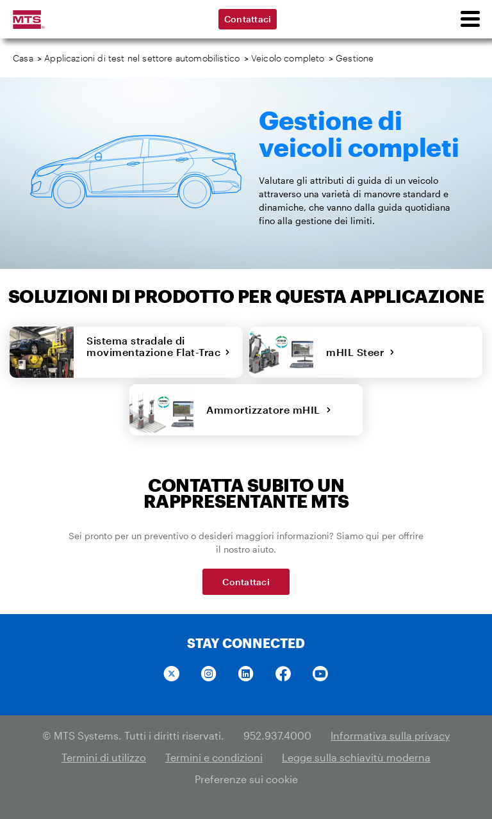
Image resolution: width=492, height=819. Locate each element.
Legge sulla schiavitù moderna (356, 757)
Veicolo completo (288, 58)
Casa (23, 58)
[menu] (469, 19)
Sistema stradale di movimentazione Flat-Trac (158, 351)
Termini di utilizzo (104, 757)
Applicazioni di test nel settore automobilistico (142, 58)
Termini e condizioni (214, 757)
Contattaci (248, 18)
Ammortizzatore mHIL (268, 409)
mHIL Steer (360, 352)
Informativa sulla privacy (390, 735)
